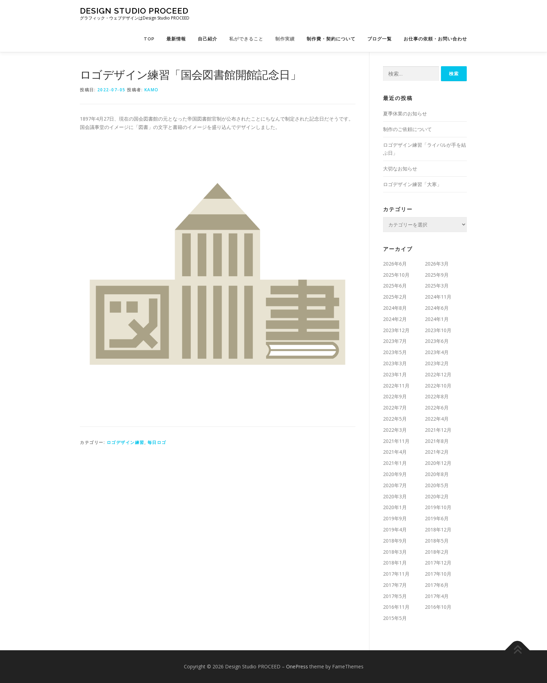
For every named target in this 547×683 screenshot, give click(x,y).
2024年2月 (395, 319)
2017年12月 (438, 562)
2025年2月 (395, 296)
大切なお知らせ (400, 168)
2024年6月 (437, 308)
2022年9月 (395, 396)
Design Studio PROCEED (134, 10)
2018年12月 (438, 529)
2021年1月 (395, 463)
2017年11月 (396, 573)
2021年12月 (438, 430)
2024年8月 (395, 308)
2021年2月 (437, 451)
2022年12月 (438, 374)
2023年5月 (395, 352)
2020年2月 (437, 496)
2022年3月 (395, 430)
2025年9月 (437, 274)
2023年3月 (395, 363)
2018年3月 (395, 551)
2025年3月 (437, 285)
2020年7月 (395, 485)
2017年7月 (395, 585)
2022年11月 (396, 385)
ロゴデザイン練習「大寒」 (412, 184)
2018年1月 (395, 562)
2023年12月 (396, 330)
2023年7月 (395, 341)
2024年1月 (437, 319)
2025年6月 (395, 285)
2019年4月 (395, 529)
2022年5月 (395, 418)
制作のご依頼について (407, 129)
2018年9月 (395, 540)
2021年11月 (396, 441)
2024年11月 (438, 296)
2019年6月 (437, 518)
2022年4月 (437, 418)
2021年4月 (395, 451)
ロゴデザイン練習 (125, 442)
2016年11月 (396, 607)
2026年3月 (437, 263)
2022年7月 (395, 407)
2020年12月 (438, 463)
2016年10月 (438, 607)
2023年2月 (437, 363)
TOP (149, 38)
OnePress (297, 666)
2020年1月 (395, 507)
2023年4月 (437, 352)
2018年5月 (437, 540)
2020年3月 (395, 496)
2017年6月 (437, 585)
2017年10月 (438, 573)
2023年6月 (437, 341)
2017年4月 (437, 596)
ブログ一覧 (379, 38)
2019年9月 (395, 518)
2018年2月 (437, 551)
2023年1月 (395, 374)
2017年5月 (395, 596)
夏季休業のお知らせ (405, 113)
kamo (151, 90)
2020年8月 (437, 474)
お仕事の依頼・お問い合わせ (435, 38)
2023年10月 (438, 330)
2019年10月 (438, 507)
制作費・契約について (331, 38)
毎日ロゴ (157, 442)
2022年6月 (437, 407)
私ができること (246, 38)
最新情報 (176, 38)
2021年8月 (437, 441)
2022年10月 (438, 385)
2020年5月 (437, 485)
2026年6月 (395, 263)
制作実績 (285, 38)
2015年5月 (395, 618)
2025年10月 (396, 274)
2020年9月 (395, 474)
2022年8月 (437, 396)
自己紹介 (207, 38)
